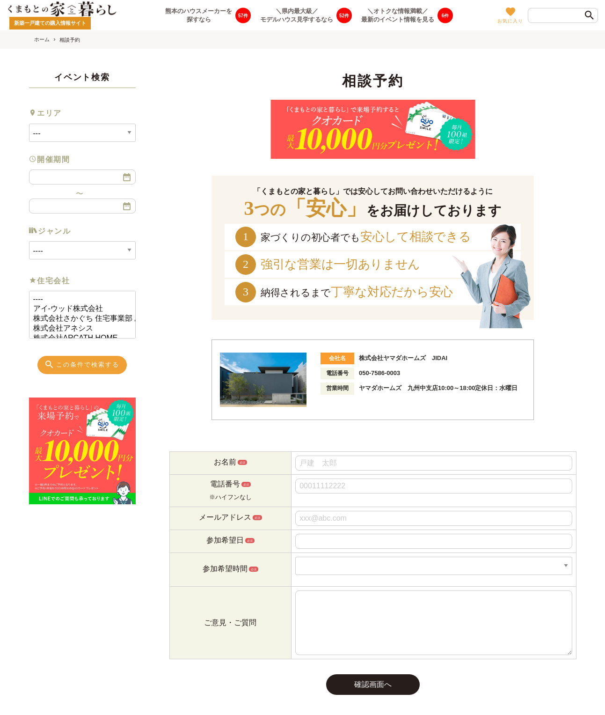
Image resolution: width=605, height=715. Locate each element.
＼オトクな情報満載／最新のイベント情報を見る (397, 15)
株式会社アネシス (78, 328)
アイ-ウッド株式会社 (78, 309)
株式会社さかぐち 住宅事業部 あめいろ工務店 (78, 319)
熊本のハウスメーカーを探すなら (198, 15)
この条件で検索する (81, 364)
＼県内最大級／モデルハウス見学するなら (296, 15)
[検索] (589, 15)
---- (78, 299)
